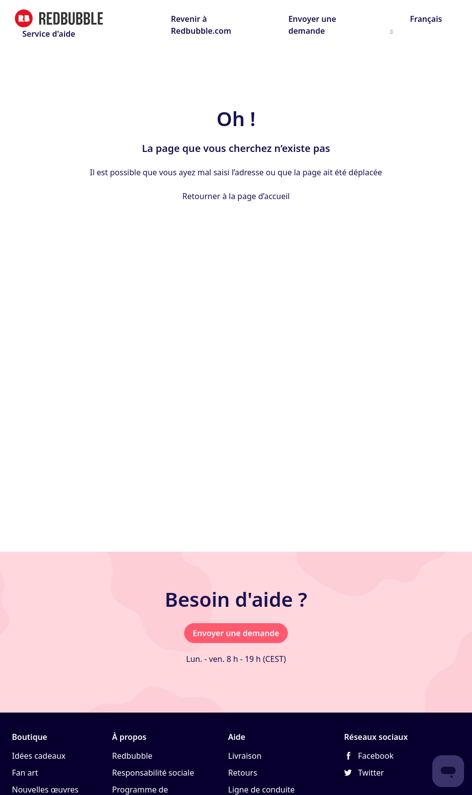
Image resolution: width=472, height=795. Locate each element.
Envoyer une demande (312, 24)
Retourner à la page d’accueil (235, 196)
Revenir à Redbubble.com (201, 24)
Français (425, 18)
